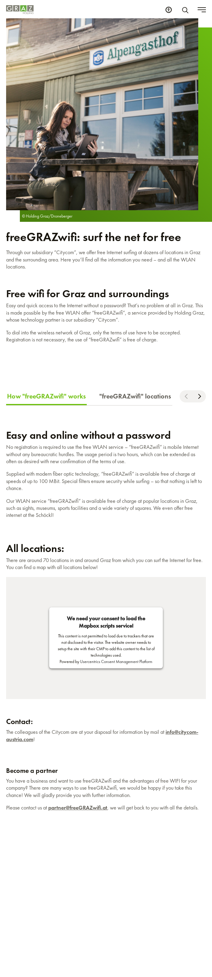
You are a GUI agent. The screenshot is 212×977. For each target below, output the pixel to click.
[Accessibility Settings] (168, 9)
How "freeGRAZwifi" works (46, 396)
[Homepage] (20, 9)
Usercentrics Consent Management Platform (116, 661)
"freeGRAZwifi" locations (135, 396)
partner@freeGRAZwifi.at (77, 807)
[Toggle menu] (202, 10)
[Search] (186, 9)
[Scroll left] (186, 396)
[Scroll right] (199, 396)
